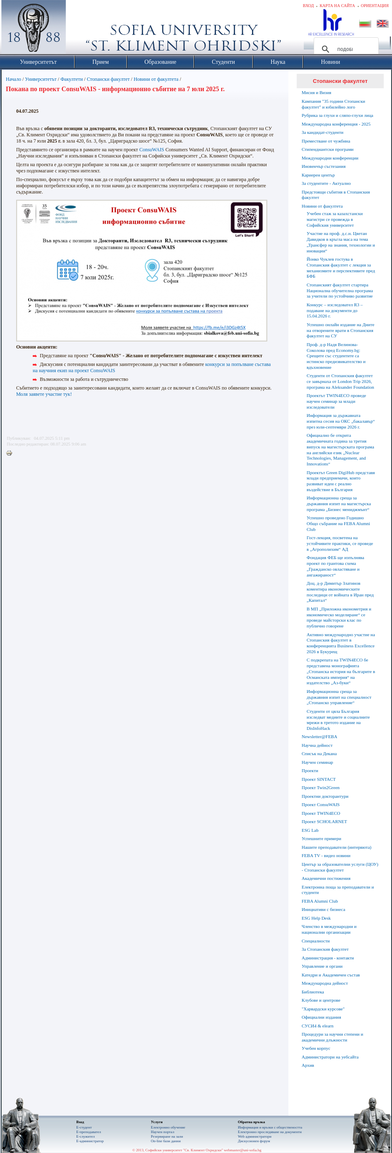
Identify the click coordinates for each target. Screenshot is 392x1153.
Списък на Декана (319, 753)
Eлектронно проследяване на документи (270, 1132)
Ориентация (375, 5)
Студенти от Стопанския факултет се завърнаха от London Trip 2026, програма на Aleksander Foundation (340, 381)
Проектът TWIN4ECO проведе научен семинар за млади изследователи (336, 401)
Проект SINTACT (319, 779)
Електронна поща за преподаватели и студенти (338, 889)
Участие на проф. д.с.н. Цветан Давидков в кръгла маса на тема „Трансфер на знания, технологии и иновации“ (341, 242)
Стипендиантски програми (327, 149)
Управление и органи (322, 966)
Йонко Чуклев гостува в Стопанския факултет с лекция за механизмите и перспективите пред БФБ (341, 268)
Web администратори (254, 1136)
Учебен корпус (316, 1048)
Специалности (316, 940)
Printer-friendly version (11, 453)
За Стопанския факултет (325, 949)
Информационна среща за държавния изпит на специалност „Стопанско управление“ (339, 697)
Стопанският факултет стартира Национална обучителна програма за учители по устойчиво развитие (340, 290)
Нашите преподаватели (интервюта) (336, 847)
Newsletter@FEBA (319, 736)
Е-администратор (90, 1141)
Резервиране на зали (167, 1136)
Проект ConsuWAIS (321, 804)
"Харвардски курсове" (323, 1008)
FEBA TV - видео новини (326, 855)
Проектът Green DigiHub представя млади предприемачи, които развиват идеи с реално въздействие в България (341, 481)
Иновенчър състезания (324, 166)
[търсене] (345, 49)
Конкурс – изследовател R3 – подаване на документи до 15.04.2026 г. (335, 310)
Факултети (71, 79)
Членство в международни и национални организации (329, 929)
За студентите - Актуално (326, 183)
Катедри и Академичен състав (331, 974)
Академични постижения (326, 878)
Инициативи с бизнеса (323, 909)
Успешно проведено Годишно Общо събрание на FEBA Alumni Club (338, 523)
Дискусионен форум (254, 1141)
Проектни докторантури (325, 796)
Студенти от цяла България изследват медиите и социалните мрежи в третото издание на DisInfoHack (338, 720)
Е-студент (84, 1127)
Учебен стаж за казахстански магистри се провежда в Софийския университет (335, 219)
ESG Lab (310, 830)
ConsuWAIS (151, 150)
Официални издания (321, 1017)
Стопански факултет (108, 79)
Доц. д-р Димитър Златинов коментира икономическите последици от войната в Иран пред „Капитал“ (340, 592)
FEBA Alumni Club (320, 901)
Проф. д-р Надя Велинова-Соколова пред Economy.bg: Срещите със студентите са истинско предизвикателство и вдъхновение (336, 356)
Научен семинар (317, 762)
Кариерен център (318, 174)
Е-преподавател (88, 1132)
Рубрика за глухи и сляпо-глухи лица (337, 115)
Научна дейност (317, 745)
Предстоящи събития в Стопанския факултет (336, 194)
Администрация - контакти (328, 957)
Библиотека (313, 991)
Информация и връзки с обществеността (270, 1127)
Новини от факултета (155, 79)
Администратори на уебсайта (330, 1056)
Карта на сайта (337, 5)
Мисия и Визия (316, 92)
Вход (308, 5)
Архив (308, 1065)
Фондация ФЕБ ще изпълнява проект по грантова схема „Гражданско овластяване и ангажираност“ (335, 566)
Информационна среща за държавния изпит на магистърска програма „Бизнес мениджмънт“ (339, 503)
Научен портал (162, 1132)
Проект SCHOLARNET (324, 821)
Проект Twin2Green (321, 787)
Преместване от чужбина (326, 140)
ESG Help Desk (316, 918)
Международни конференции (330, 157)
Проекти (310, 770)
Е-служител (85, 1136)
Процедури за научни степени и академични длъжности (332, 1037)
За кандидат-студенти (323, 132)
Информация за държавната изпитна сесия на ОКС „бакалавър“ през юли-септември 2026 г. (341, 421)
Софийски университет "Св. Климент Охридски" (80, 29)
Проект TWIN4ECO (321, 813)
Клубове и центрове (321, 1000)
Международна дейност (325, 983)
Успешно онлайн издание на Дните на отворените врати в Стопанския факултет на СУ (340, 330)
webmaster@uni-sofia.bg (242, 1150)
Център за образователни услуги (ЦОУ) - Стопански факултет (340, 867)
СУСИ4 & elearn (318, 1025)
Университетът (40, 79)
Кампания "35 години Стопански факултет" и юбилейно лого (333, 104)
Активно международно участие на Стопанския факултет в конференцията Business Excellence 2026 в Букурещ (341, 643)
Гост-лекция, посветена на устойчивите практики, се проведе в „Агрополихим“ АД (340, 543)
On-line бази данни (166, 1141)
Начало (13, 79)
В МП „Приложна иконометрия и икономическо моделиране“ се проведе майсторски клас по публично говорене (339, 617)
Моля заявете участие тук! (44, 394)
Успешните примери (321, 838)
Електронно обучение (168, 1127)
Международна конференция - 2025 (336, 123)
